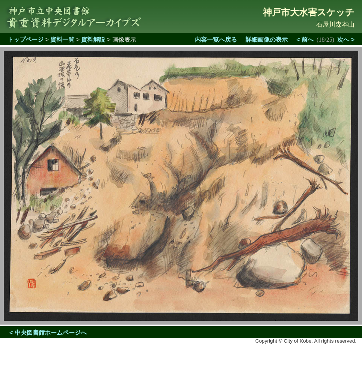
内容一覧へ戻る (216, 39)
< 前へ (305, 39)
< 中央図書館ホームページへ (48, 332)
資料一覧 (62, 39)
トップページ (26, 39)
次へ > (345, 39)
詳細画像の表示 (267, 39)
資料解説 (93, 39)
